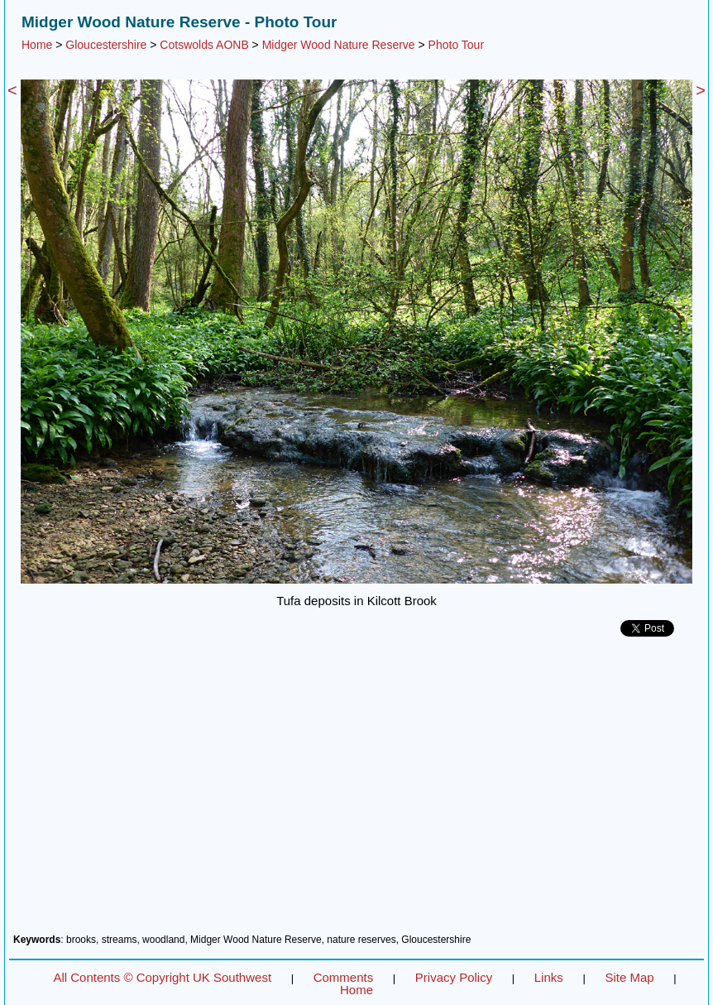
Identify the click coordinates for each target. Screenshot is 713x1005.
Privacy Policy (453, 977)
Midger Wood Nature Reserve (338, 44)
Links (548, 977)
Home (37, 44)
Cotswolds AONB (204, 44)
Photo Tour (456, 44)
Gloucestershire (105, 44)
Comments (343, 977)
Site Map (629, 977)
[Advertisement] (356, 791)
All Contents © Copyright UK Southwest (162, 977)
